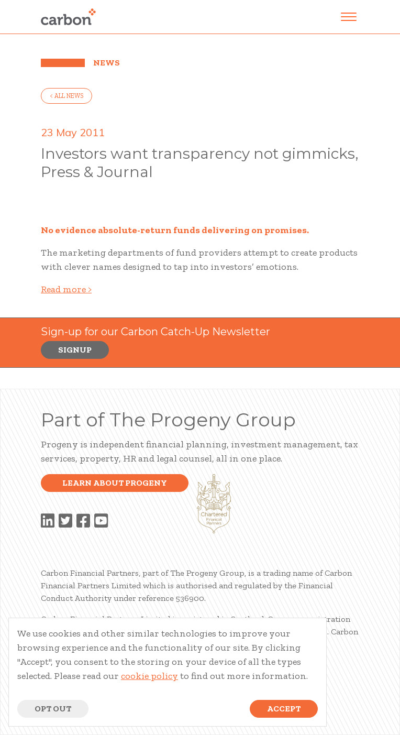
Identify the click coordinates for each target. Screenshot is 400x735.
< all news (66, 96)
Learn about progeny (114, 483)
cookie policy (149, 676)
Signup (75, 350)
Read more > (66, 289)
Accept (284, 709)
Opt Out (53, 709)
